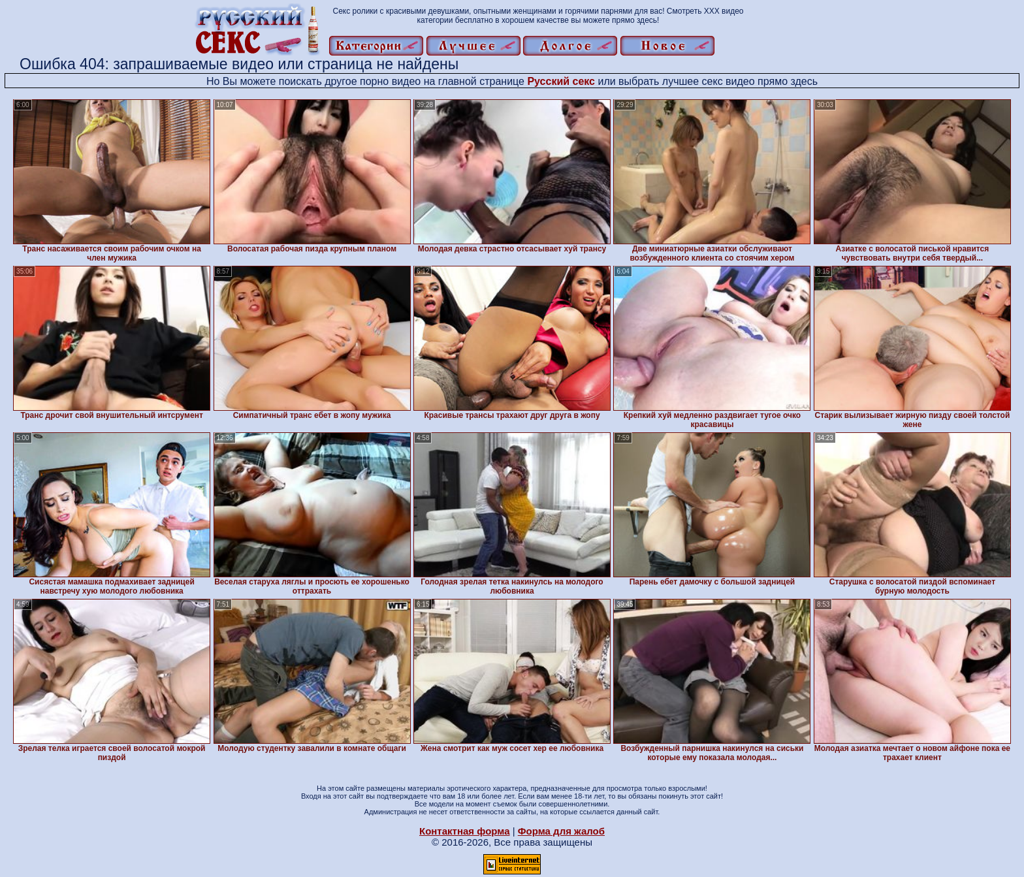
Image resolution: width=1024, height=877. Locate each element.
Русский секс (561, 81)
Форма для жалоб (561, 831)
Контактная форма (464, 831)
